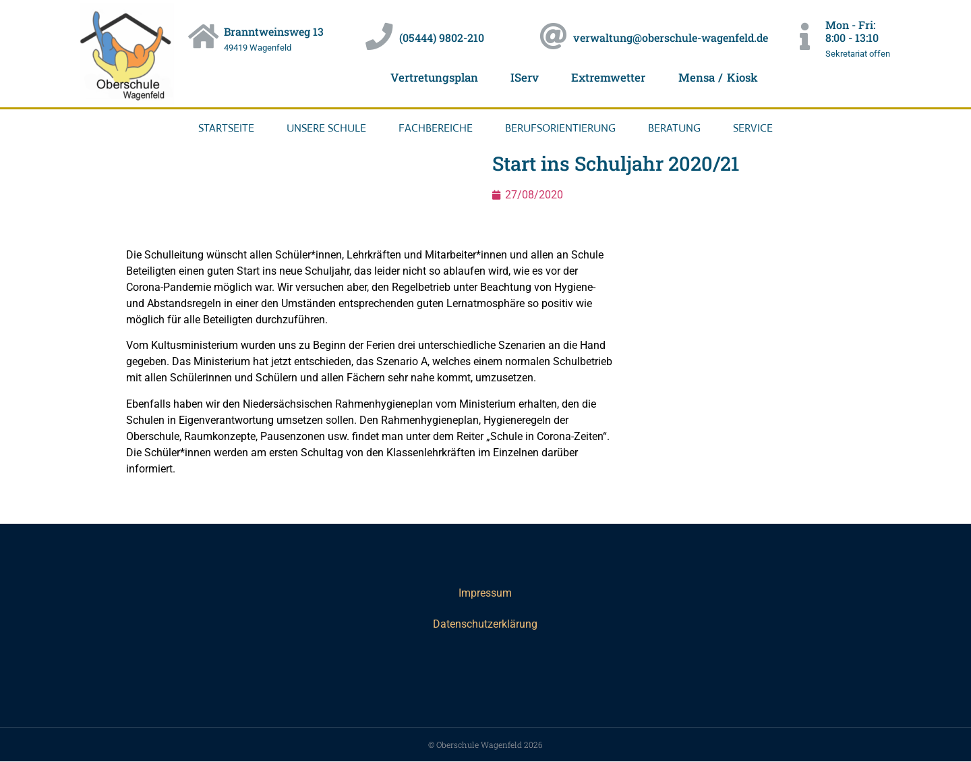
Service (753, 128)
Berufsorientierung (560, 128)
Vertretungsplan (432, 77)
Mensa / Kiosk (720, 77)
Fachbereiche (436, 128)
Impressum (485, 593)
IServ (524, 77)
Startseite (226, 128)
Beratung (674, 128)
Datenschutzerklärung (485, 624)
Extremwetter (608, 77)
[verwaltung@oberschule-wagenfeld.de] (553, 37)
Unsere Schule (326, 128)
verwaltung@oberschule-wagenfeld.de (671, 37)
